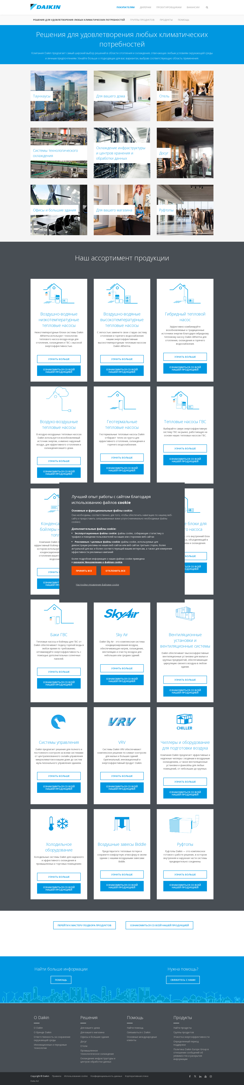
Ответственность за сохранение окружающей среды (52, 1038)
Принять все (84, 570)
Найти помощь (135, 1027)
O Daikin (38, 1027)
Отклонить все (115, 570)
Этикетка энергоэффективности (191, 1036)
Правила (56, 1076)
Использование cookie (76, 1076)
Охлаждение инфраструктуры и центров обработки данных (97, 1060)
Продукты (166, 19)
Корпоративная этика (136, 1076)
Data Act (35, 1080)
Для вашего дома (90, 1027)
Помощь (183, 19)
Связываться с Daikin (138, 1032)
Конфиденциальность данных (106, 1076)
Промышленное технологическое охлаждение (97, 1052)
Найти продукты (182, 1027)
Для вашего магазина (92, 1032)
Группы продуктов (142, 19)
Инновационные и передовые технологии (50, 1046)
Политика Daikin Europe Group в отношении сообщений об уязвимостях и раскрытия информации (191, 1054)
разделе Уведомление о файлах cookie (97, 562)
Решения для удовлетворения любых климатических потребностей (79, 19)
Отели (83, 1046)
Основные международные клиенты (142, 1038)
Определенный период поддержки (186, 1043)
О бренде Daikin (42, 1032)
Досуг (83, 1041)
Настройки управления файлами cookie (97, 584)
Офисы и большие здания (94, 1036)
